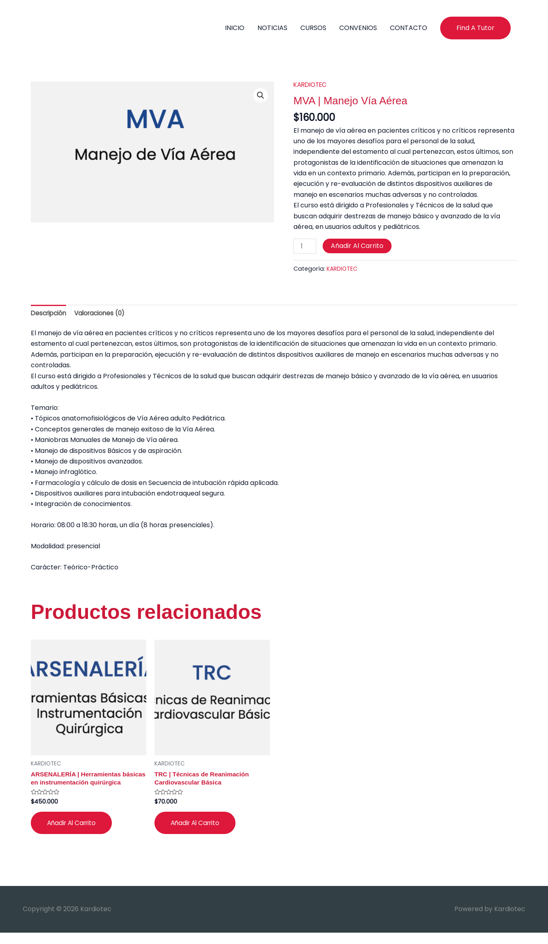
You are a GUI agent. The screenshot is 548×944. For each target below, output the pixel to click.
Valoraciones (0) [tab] (104, 314)
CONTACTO (408, 27)
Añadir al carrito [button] (73, 833)
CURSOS (313, 27)
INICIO (234, 27)
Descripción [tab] (50, 314)
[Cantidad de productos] (305, 247)
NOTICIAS (272, 27)
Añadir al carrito (358, 246)
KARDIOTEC (311, 85)
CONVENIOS (358, 27)
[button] (475, 28)
